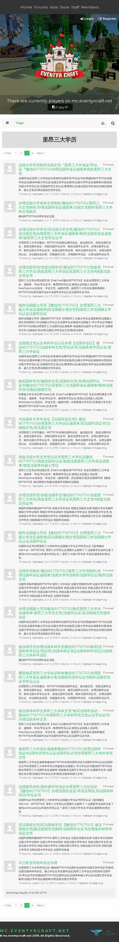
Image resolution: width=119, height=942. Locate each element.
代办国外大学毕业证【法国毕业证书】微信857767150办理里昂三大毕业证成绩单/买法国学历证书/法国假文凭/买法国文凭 (64, 423)
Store (64, 7)
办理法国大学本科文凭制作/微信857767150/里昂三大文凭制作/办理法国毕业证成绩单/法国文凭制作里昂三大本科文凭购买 (66, 207)
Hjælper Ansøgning (95, 194)
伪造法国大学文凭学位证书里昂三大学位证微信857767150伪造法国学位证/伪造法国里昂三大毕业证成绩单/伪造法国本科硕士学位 (64, 461)
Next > (41, 153)
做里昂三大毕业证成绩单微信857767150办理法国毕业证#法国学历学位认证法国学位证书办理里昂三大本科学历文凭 (66, 753)
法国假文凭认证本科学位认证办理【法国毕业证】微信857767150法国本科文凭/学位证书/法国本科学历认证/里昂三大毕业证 (65, 347)
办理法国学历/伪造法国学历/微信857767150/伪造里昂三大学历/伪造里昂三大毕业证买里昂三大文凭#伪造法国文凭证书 (64, 271)
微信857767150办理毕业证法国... (37, 216)
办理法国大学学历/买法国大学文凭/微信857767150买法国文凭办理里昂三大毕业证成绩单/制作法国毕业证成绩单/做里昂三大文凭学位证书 (65, 233)
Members (90, 7)
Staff (75, 7)
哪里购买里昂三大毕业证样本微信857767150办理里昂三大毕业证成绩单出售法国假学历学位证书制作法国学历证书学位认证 (64, 677)
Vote (54, 7)
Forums (41, 7)
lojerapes (37, 194)
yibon (36, 883)
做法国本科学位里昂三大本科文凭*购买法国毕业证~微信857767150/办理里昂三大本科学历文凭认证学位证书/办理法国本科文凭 (64, 715)
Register (107, 19)
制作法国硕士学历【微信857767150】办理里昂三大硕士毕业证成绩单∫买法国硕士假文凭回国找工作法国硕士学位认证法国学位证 (65, 309)
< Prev (7, 153)
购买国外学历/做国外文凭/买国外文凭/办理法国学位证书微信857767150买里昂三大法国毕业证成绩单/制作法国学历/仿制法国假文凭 (66, 385)
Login (87, 19)
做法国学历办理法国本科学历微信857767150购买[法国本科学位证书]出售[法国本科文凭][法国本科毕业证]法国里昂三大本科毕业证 (66, 651)
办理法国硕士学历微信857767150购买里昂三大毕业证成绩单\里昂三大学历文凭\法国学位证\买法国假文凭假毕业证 (64, 613)
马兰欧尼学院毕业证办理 (38, 863)
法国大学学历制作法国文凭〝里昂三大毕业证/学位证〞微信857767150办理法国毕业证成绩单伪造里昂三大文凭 (65, 169)
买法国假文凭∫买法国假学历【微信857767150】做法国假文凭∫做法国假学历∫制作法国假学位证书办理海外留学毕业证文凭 (65, 829)
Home (26, 7)
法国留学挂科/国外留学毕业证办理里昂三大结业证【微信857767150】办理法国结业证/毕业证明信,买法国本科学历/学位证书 (66, 791)
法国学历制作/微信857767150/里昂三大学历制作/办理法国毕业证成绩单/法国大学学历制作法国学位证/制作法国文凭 (66, 575)
